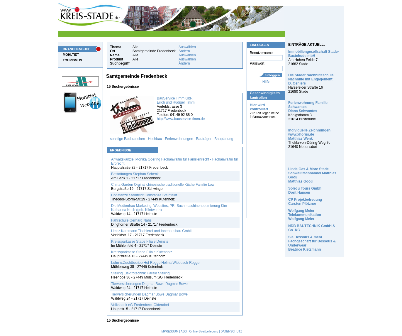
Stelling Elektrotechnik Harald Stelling (140, 273)
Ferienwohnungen (179, 139)
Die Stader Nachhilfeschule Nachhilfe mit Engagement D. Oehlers (311, 79)
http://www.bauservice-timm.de (181, 119)
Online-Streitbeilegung (203, 331)
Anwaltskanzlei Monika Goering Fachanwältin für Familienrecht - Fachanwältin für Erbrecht (174, 161)
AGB (184, 331)
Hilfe (265, 81)
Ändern (184, 51)
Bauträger (204, 139)
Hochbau (155, 139)
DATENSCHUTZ (231, 331)
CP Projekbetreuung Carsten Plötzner (305, 201)
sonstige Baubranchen (127, 139)
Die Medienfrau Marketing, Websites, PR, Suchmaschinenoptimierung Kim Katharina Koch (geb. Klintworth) (169, 208)
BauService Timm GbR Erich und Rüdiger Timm (176, 100)
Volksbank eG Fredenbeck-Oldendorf (140, 305)
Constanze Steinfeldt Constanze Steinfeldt (144, 195)
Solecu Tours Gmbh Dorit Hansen (304, 190)
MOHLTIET (71, 54)
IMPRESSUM (170, 331)
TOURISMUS (72, 60)
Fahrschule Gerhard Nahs (131, 220)
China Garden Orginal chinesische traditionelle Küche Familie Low (162, 185)
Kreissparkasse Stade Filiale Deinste (139, 241)
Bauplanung (223, 139)
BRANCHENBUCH (77, 49)
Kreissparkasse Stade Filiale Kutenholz (141, 252)
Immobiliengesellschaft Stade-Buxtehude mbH (313, 54)
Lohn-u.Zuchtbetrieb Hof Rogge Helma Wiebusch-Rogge (155, 263)
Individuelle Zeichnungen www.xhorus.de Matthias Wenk (309, 134)
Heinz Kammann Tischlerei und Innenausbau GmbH (151, 231)
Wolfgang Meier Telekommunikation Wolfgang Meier (304, 215)
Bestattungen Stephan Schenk (135, 174)
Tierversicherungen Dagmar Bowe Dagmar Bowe (149, 284)
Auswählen (187, 47)
